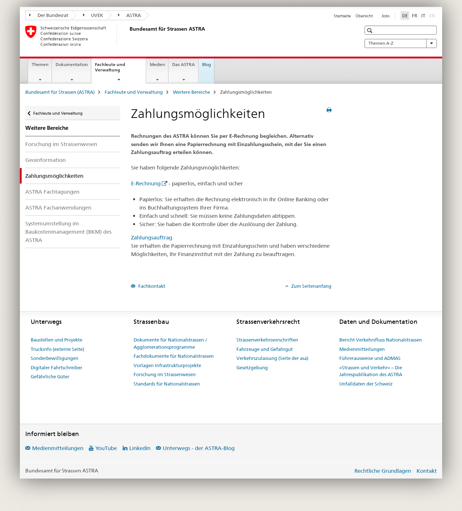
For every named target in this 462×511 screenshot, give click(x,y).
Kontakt (427, 470)
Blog (206, 64)
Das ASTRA (183, 64)
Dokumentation (72, 64)
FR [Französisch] (414, 15)
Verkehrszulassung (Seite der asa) (272, 358)
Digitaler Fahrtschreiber (56, 367)
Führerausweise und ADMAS (370, 358)
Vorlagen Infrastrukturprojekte (167, 365)
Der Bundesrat (48, 15)
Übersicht (364, 15)
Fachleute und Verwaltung (115, 70)
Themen (40, 64)
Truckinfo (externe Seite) (57, 349)
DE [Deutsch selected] (405, 15)
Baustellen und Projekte (56, 340)
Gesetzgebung (252, 367)
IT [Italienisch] (423, 15)
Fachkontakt (151, 286)
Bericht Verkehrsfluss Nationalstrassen (380, 340)
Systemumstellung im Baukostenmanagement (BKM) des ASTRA (68, 231)
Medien (157, 64)
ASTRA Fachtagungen (52, 191)
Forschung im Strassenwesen (61, 144)
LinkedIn (140, 448)
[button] (370, 30)
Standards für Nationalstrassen (167, 384)
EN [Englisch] (433, 15)
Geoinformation (45, 160)
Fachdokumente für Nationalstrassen (174, 356)
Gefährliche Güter (50, 376)
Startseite (342, 15)
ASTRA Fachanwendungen (58, 207)
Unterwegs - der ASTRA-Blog (199, 448)
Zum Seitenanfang (310, 286)
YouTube (106, 448)
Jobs (385, 15)
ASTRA (129, 15)
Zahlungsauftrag (151, 237)
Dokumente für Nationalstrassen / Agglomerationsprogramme (170, 343)
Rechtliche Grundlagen (382, 470)
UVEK (93, 15)
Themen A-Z (401, 43)
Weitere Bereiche (191, 92)
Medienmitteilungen (362, 349)
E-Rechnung (146, 183)
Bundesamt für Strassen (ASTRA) (60, 92)
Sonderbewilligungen (54, 358)
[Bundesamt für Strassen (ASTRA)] (128, 36)
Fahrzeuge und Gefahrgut (264, 349)
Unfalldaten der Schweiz (366, 384)
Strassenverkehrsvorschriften (267, 340)
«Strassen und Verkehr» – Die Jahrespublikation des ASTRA (370, 371)
